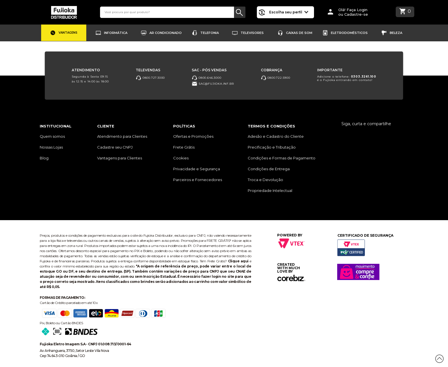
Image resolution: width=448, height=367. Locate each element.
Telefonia (209, 33)
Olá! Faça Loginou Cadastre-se (353, 12)
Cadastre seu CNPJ (115, 147)
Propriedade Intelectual (270, 190)
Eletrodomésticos (349, 33)
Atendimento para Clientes (122, 136)
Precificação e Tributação (272, 147)
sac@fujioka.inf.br (213, 84)
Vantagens (68, 33)
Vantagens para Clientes (119, 158)
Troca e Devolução (265, 179)
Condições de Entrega (269, 169)
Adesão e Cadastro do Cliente (276, 136)
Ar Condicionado (165, 33)
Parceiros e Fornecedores (197, 179)
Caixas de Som (299, 33)
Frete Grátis (184, 147)
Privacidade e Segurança (196, 169)
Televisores (252, 33)
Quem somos (52, 136)
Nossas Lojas (51, 147)
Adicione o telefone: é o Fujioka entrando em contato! (346, 78)
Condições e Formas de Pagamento (281, 158)
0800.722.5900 (275, 78)
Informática (115, 33)
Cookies (181, 158)
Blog (44, 158)
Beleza (396, 33)
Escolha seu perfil (288, 11)
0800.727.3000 (150, 78)
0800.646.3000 (206, 78)
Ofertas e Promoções (193, 136)
